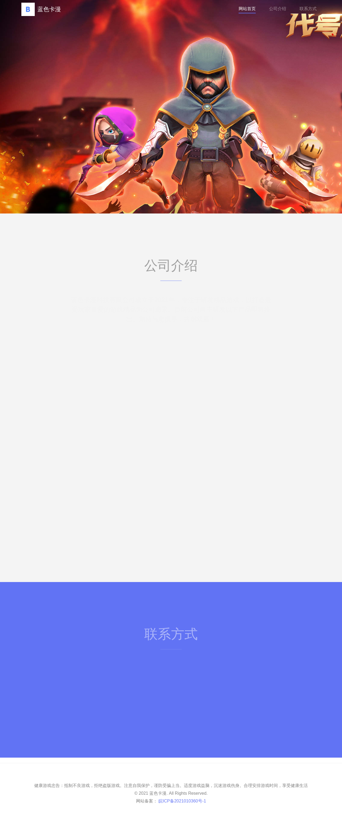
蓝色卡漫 (41, 9)
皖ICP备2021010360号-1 (181, 801)
